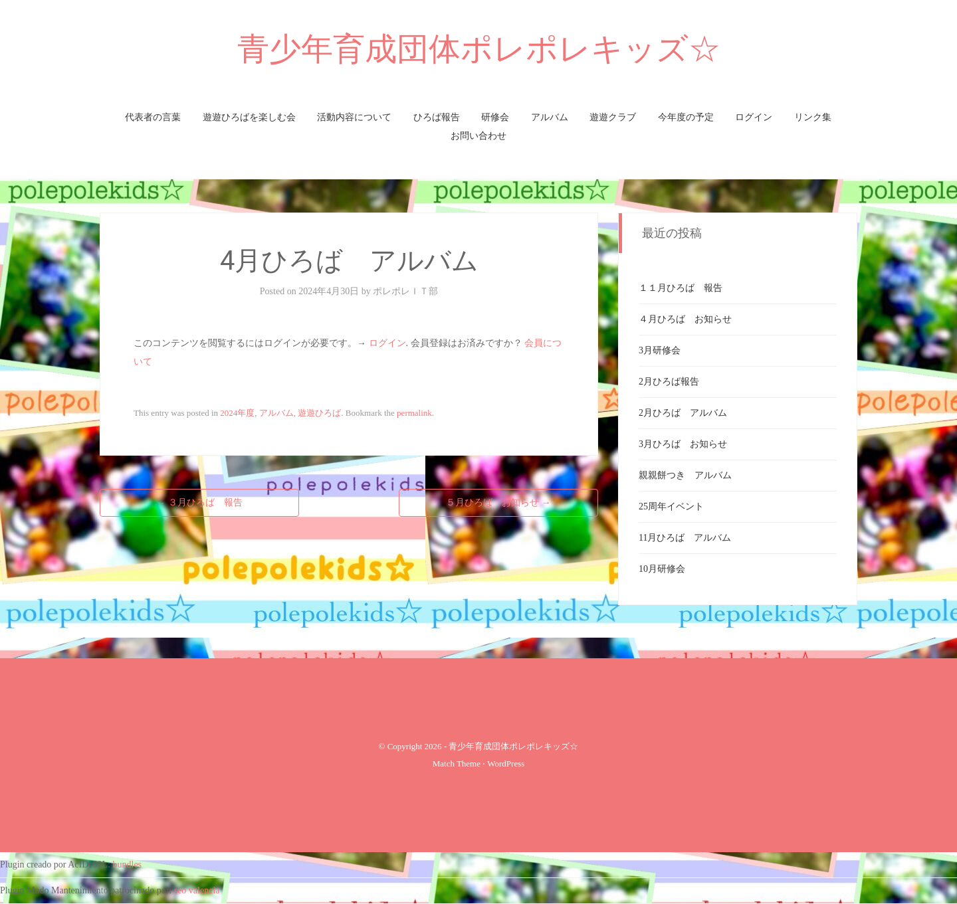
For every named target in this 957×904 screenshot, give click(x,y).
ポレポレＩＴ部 (405, 291)
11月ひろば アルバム (685, 538)
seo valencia (197, 890)
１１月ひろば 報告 (680, 288)
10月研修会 (662, 569)
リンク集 (812, 117)
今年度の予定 (686, 117)
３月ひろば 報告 (199, 502)
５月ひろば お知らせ (498, 502)
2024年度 (237, 413)
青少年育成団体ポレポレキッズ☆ (478, 48)
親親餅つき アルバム (685, 475)
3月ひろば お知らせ (683, 444)
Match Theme (456, 763)
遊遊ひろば (319, 413)
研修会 (495, 117)
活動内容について (354, 117)
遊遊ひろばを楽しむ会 (249, 117)
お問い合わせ (478, 136)
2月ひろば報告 (669, 382)
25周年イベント (671, 506)
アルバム (549, 117)
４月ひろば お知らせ (685, 319)
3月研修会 (660, 350)
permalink (414, 413)
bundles (127, 864)
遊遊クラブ (612, 117)
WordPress (505, 763)
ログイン (753, 117)
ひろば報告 (436, 117)
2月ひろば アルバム (683, 413)
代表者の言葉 (153, 117)
